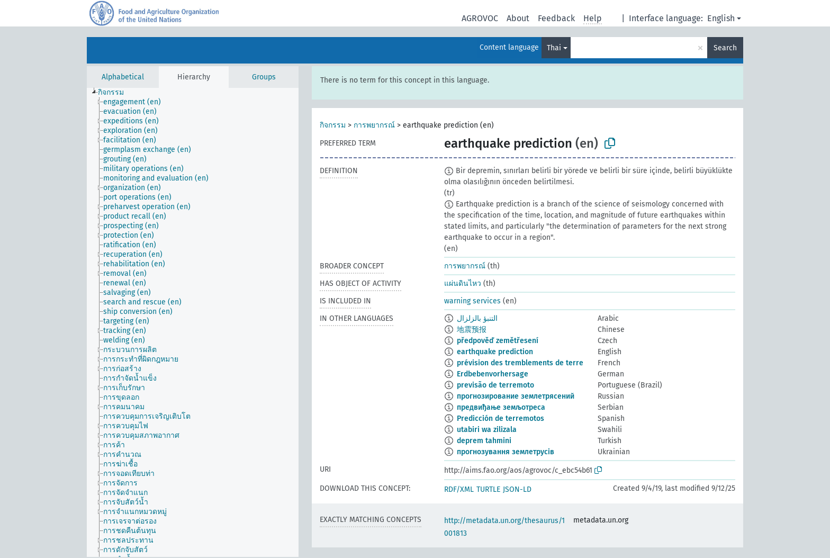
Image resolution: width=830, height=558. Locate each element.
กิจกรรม (333, 125)
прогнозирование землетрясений (515, 396)
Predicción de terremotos (500, 418)
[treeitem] (115, 92)
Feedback (556, 18)
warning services (472, 300)
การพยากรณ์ (374, 125)
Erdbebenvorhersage (492, 374)
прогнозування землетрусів (505, 451)
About (518, 18)
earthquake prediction (495, 351)
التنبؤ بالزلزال (477, 318)
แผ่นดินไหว (462, 283)
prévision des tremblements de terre (520, 362)
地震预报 (471, 329)
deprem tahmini (484, 440)
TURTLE (488, 489)
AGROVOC (480, 18)
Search (725, 47)
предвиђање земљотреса (501, 407)
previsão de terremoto (495, 385)
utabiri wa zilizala (487, 429)
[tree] (193, 322)
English (721, 18)
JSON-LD (517, 489)
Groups (264, 77)
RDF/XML (459, 489)
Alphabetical (123, 77)
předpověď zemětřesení (497, 340)
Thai (554, 47)
